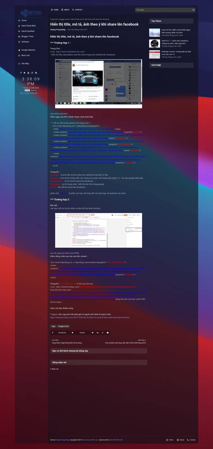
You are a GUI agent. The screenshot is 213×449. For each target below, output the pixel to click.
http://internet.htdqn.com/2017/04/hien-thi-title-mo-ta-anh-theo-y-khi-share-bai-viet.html (89, 317)
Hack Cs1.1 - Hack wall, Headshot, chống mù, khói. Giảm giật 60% (175, 42)
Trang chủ (53, 19)
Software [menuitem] (23, 42)
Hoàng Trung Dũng (62, 440)
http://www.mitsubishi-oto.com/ (70, 51)
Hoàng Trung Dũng (57, 30)
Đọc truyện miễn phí (28, 93)
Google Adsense (26, 50)
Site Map (23, 63)
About (65, 10)
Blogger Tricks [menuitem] (26, 36)
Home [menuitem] (22, 20)
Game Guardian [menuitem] (26, 31)
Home (54, 10)
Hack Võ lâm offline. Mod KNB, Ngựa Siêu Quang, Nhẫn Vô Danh (176, 31)
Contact (77, 10)
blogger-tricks (64, 19)
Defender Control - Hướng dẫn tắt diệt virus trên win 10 (176, 53)
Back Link (24, 55)
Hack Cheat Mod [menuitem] (27, 26)
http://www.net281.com (89, 440)
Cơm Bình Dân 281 (116, 440)
